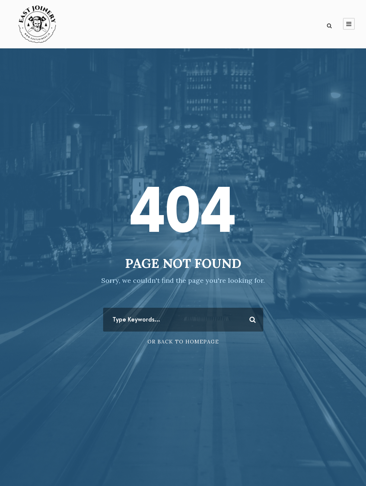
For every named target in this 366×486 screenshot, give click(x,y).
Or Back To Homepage (183, 341)
